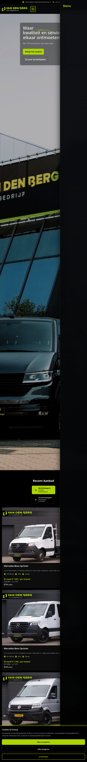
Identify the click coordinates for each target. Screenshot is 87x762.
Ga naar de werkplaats (35, 59)
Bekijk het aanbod (33, 51)
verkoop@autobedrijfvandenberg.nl (38, 2)
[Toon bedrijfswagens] (43, 490)
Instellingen (43, 757)
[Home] (14, 9)
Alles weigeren (43, 749)
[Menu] (33, 9)
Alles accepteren (43, 742)
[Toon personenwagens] (43, 499)
